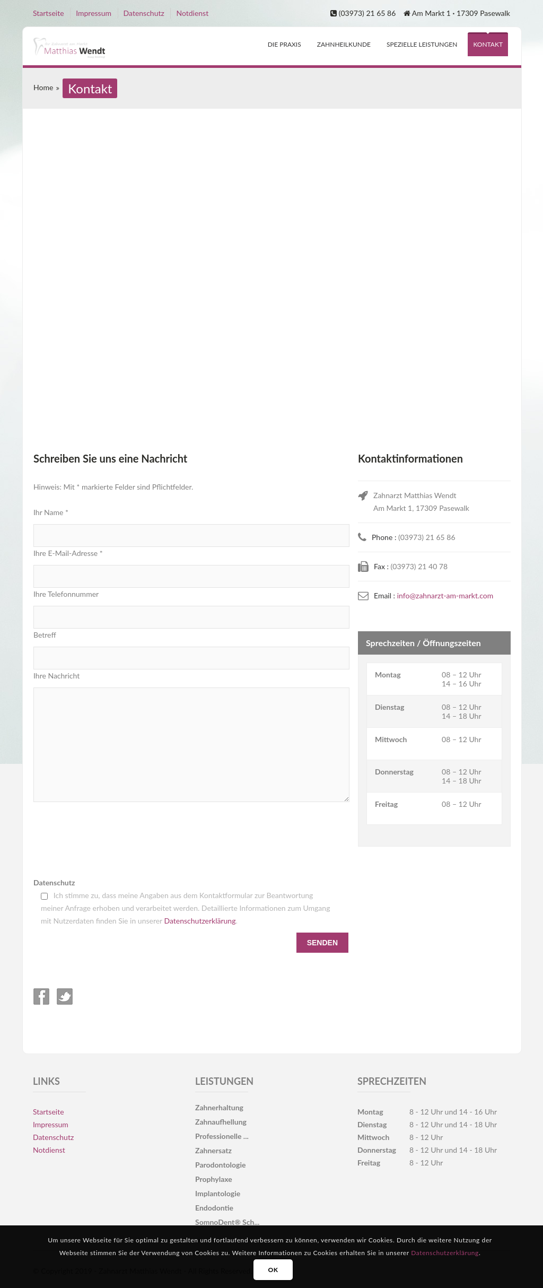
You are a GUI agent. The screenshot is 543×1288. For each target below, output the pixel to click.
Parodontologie (220, 1164)
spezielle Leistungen (422, 44)
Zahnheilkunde (344, 44)
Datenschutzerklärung (200, 920)
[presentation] (114, 839)
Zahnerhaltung (219, 1107)
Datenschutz (144, 13)
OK (273, 1270)
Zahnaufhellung (221, 1121)
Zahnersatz (213, 1150)
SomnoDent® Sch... (227, 1221)
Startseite (48, 13)
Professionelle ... (222, 1136)
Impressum (93, 13)
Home (43, 87)
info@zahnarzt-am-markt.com (445, 595)
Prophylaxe (213, 1178)
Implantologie (217, 1193)
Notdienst (192, 13)
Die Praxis (284, 44)
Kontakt (488, 44)
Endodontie (214, 1207)
